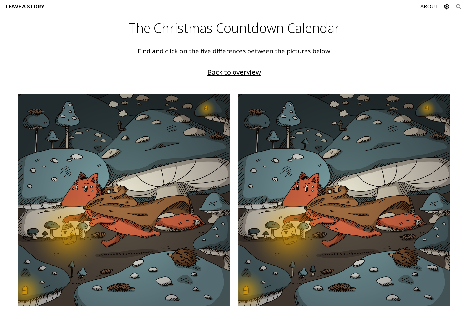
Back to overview (234, 72)
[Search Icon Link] (459, 6)
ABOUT (429, 6)
